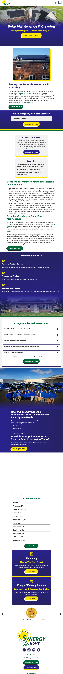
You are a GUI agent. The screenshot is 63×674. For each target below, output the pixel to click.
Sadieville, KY (18, 530)
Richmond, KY (18, 526)
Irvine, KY (17, 513)
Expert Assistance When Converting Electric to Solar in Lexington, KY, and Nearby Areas (30, 165)
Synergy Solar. (28, 102)
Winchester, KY (19, 540)
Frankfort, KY (18, 506)
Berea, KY (17, 502)
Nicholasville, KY (19, 520)
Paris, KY (16, 523)
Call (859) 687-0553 (31, 35)
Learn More (31, 571)
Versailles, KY (18, 533)
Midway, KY (17, 516)
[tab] (31, 329)
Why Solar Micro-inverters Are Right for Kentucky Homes (29, 173)
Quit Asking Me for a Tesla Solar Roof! (28, 169)
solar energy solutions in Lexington (28, 93)
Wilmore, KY (18, 537)
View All (31, 546)
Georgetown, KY (19, 509)
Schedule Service (16, 106)
